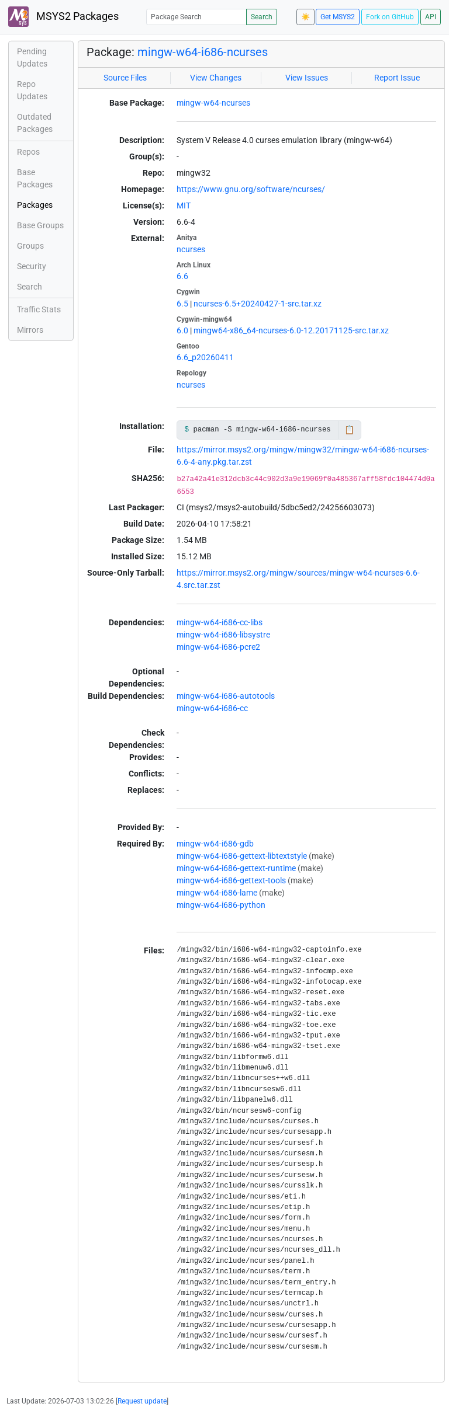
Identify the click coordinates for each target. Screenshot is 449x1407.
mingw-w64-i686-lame (217, 892)
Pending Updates (32, 57)
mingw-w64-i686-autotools (226, 696)
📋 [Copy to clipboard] (349, 429)
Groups (30, 245)
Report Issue (397, 77)
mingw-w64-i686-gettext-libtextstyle (242, 856)
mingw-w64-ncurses (213, 102)
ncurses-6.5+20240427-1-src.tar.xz (258, 303)
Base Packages (35, 178)
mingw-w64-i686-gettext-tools (231, 880)
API (430, 17)
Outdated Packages (35, 123)
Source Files (125, 77)
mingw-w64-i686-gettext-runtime (236, 868)
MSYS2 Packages (63, 16)
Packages (35, 205)
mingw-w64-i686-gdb (215, 843)
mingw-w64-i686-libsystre (223, 634)
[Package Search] (196, 17)
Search (261, 17)
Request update (142, 1401)
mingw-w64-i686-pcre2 (218, 647)
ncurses (191, 249)
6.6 (182, 276)
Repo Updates (32, 90)
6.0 (182, 330)
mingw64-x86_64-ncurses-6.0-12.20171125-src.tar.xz (291, 330)
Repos (28, 151)
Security (31, 266)
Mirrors (30, 330)
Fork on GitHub (390, 17)
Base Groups (40, 225)
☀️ (305, 17)
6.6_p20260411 (205, 357)
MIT (184, 205)
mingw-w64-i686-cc (212, 708)
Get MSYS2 (337, 17)
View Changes (215, 77)
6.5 (182, 303)
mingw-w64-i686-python (221, 905)
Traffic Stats (39, 309)
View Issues (306, 77)
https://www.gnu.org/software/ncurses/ (251, 189)
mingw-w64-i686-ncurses (202, 52)
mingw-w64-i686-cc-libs (220, 622)
